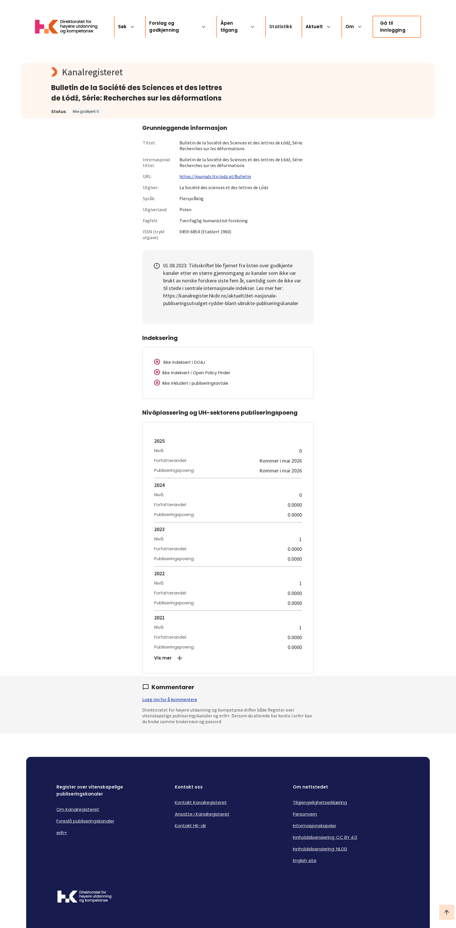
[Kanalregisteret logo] (167, 72)
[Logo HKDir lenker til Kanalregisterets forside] (70, 26)
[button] (228, 658)
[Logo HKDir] (84, 897)
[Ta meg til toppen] (446, 912)
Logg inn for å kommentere (169, 699)
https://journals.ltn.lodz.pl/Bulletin (215, 176)
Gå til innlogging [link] (392, 26)
